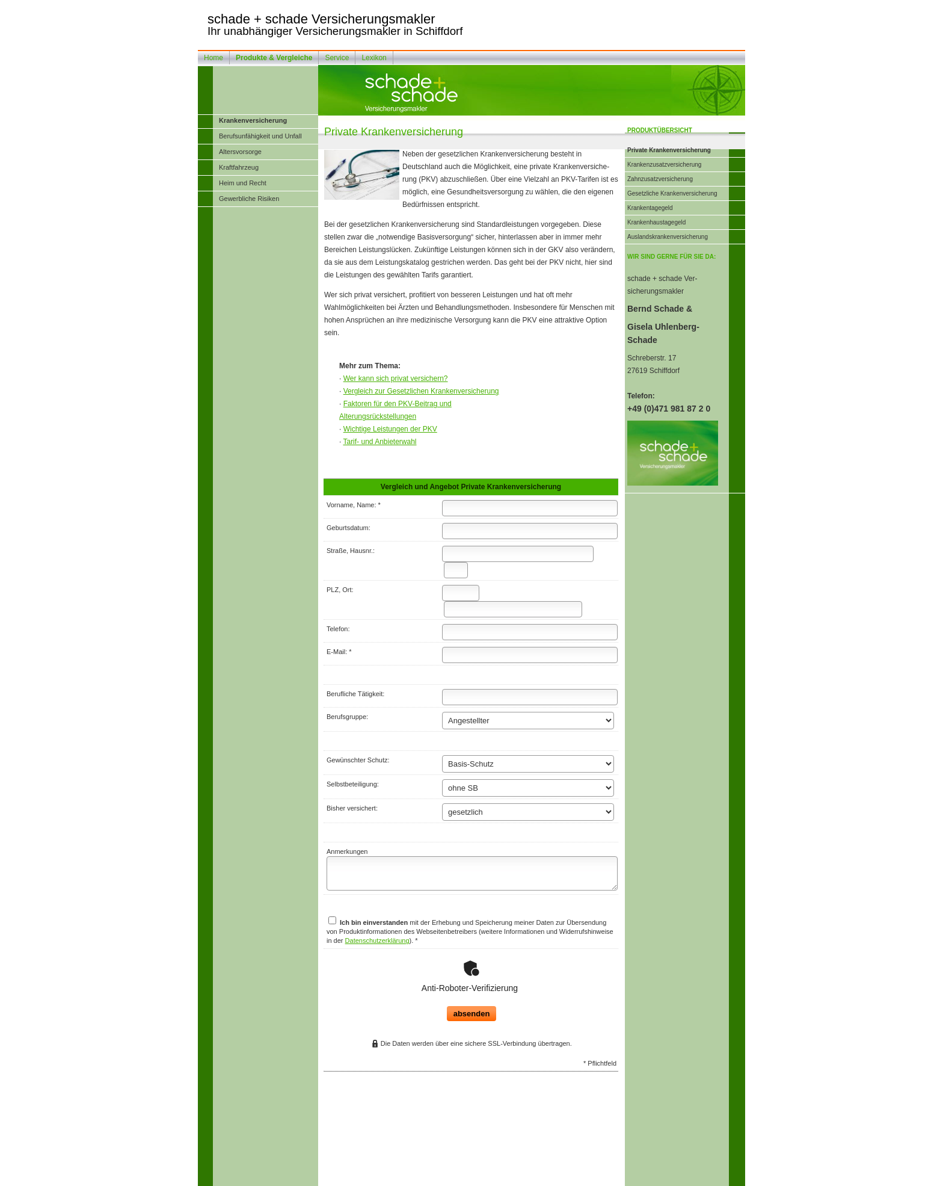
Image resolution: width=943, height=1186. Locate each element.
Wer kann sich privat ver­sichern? (395, 378)
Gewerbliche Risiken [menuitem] (249, 198)
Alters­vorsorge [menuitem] (240, 151)
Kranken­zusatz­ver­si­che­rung (664, 164)
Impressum (409, 1176)
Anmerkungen (347, 851)
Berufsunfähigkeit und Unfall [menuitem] (260, 136)
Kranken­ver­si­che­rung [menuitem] (253, 120)
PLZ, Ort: (340, 589)
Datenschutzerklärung (377, 940)
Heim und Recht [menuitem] (242, 183)
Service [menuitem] (337, 58)
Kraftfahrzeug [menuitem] (239, 167)
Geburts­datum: (348, 527)
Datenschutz (505, 1176)
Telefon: (338, 628)
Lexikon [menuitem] (373, 58)
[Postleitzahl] (460, 593)
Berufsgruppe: (347, 716)
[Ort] (513, 609)
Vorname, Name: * (354, 504)
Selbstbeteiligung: (353, 784)
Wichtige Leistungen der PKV (390, 429)
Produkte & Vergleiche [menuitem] (274, 58)
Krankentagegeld (650, 208)
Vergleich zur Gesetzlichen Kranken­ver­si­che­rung (421, 391)
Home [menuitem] (213, 58)
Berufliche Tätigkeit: (355, 693)
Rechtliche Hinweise (456, 1176)
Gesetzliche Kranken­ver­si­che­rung (672, 193)
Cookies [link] (537, 1176)
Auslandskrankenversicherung (667, 236)
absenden (471, 983)
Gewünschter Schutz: (358, 760)
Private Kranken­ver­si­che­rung (669, 150)
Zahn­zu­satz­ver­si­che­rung (660, 179)
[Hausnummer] (456, 570)
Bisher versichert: (352, 808)
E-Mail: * (339, 651)
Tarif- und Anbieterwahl (379, 441)
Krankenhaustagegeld (656, 222)
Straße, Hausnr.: (351, 550)
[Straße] (518, 554)
